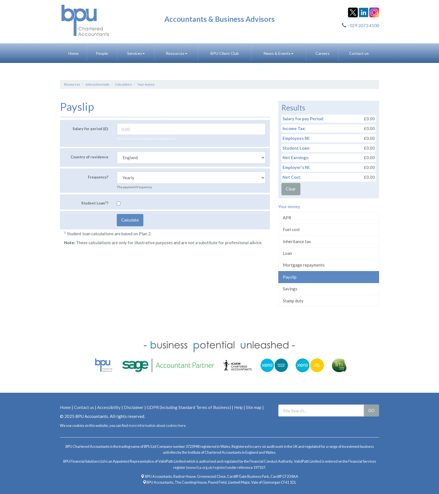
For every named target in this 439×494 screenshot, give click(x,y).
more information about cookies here (157, 425)
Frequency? (98, 177)
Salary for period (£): (90, 128)
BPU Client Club (225, 53)
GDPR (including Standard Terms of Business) (189, 407)
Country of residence (89, 157)
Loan (287, 253)
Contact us (359, 53)
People (102, 53)
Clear (291, 188)
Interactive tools (97, 84)
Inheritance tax (297, 241)
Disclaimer (134, 407)
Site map (253, 407)
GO (371, 410)
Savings (290, 288)
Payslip (289, 276)
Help (238, 407)
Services (136, 53)
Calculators (123, 84)
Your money (146, 84)
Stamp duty (293, 300)
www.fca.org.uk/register (206, 467)
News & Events (278, 53)
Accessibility (109, 407)
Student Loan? (94, 202)
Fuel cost (291, 229)
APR (287, 217)
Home (73, 53)
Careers (323, 53)
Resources (176, 53)
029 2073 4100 (364, 25)
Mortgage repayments (304, 264)
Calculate (130, 219)
